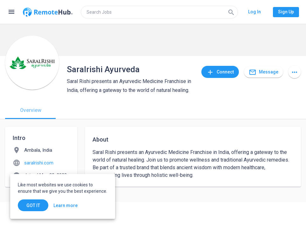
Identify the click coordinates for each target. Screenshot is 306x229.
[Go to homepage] (48, 12)
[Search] (231, 12)
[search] (159, 12)
